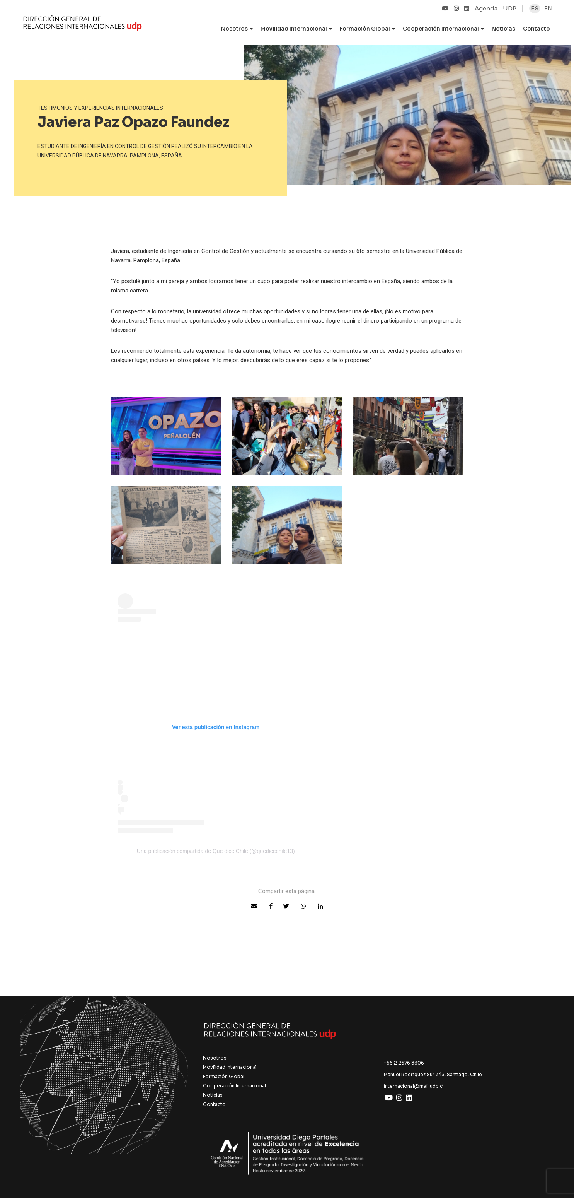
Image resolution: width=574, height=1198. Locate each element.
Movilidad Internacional (230, 1067)
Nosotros (215, 1058)
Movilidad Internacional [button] (296, 28)
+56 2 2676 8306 (404, 1063)
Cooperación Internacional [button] (443, 28)
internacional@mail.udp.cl (414, 1086)
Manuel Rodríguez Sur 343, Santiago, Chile (433, 1074)
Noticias (503, 28)
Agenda (486, 8)
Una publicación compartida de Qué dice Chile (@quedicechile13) (216, 851)
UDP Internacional (82, 24)
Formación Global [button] (367, 28)
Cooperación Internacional (234, 1086)
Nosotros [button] (237, 28)
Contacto (536, 28)
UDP (509, 8)
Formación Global (223, 1076)
